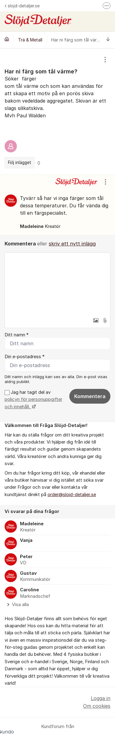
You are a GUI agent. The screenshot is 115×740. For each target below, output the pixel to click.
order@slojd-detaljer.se (72, 494)
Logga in (100, 698)
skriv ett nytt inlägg (72, 244)
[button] (95, 320)
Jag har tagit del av (33, 399)
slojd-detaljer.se (22, 5)
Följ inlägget (19, 162)
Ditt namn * (17, 335)
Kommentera (89, 396)
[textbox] (57, 283)
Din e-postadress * (24, 356)
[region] (57, 111)
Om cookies (96, 706)
